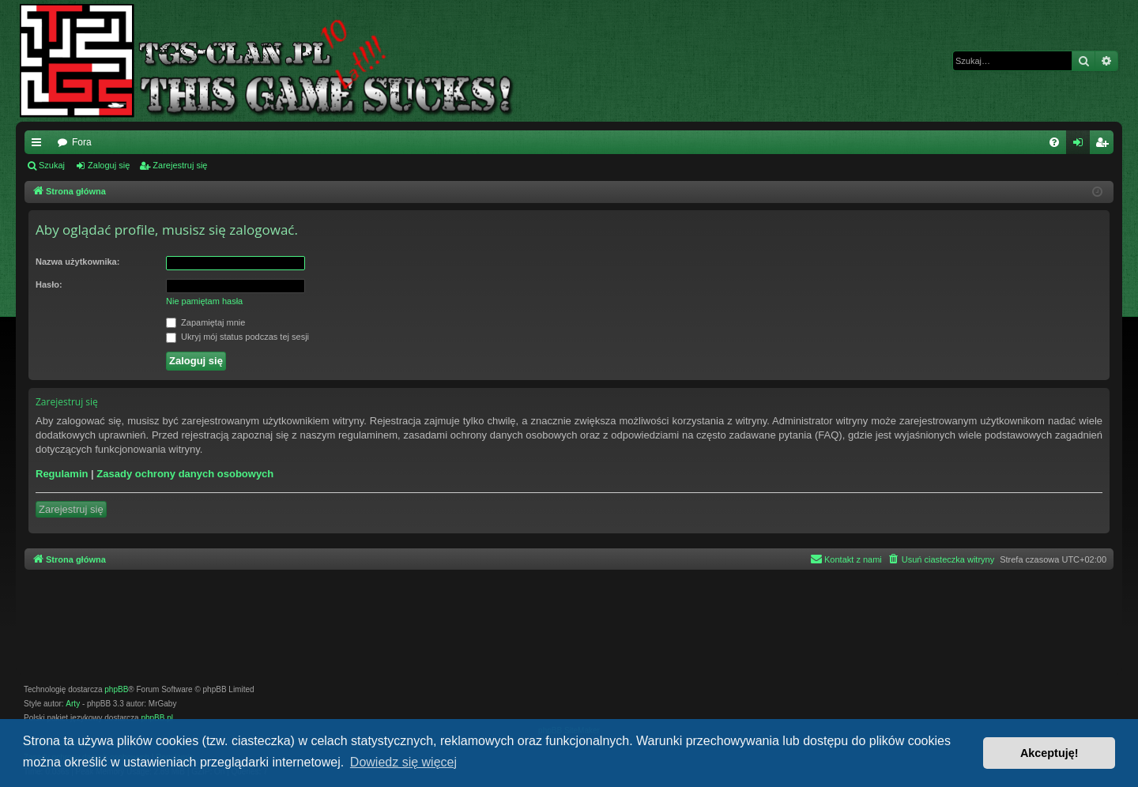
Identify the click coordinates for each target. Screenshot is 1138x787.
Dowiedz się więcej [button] (403, 762)
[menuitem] (1054, 142)
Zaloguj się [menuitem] (1081, 145)
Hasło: (49, 284)
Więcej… (39, 145)
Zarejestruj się (180, 165)
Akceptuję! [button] (1049, 753)
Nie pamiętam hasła (204, 301)
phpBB (116, 689)
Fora (82, 142)
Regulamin (62, 474)
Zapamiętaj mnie (205, 323)
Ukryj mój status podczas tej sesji (237, 337)
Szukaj (52, 165)
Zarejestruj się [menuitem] (1105, 145)
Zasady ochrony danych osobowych (184, 474)
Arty (73, 703)
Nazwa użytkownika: (77, 261)
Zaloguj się (109, 165)
